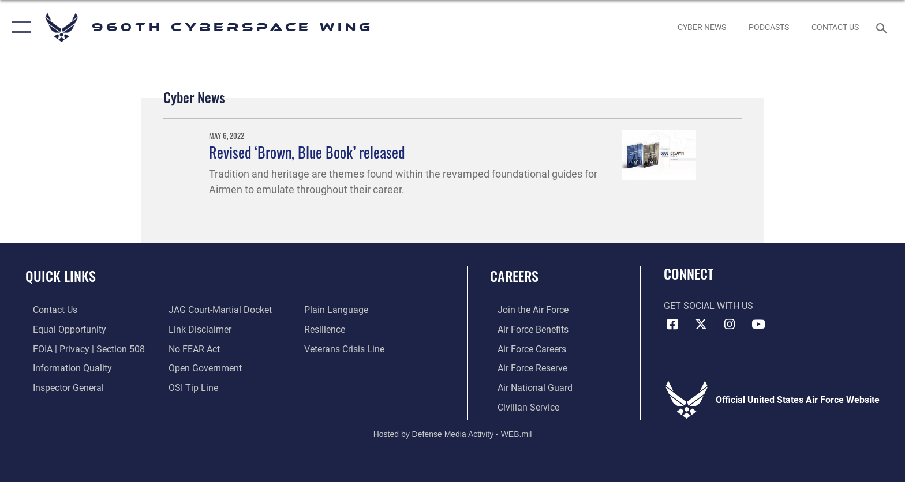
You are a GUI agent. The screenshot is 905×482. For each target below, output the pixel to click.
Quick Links (60, 276)
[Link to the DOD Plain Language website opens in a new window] (338, 309)
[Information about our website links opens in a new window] (197, 329)
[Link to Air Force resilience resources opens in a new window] (326, 329)
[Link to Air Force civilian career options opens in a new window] (521, 406)
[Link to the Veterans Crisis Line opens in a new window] (346, 348)
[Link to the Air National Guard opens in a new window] (527, 387)
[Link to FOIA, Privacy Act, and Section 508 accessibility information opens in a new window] (81, 348)
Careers (514, 276)
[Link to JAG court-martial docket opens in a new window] (218, 309)
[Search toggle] (883, 27)
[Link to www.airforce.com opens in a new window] (525, 309)
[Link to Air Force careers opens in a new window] (524, 348)
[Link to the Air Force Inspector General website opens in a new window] (60, 387)
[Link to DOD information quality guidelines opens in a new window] (64, 367)
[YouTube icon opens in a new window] (758, 324)
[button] (19, 27)
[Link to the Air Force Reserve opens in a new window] (525, 367)
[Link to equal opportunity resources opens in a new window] (62, 329)
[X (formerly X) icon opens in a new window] (700, 324)
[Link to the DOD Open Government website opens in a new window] (203, 367)
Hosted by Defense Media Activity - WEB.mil (452, 433)
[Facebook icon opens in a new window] (672, 324)
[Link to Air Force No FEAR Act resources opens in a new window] (192, 348)
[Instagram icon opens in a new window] (729, 324)
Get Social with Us (708, 305)
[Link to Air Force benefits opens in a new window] (525, 329)
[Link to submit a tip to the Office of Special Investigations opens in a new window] (191, 387)
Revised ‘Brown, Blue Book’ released (307, 152)
